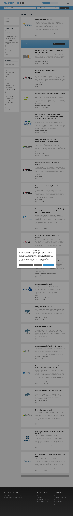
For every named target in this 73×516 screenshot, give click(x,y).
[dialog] (36, 258)
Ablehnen (38, 265)
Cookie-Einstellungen (25, 265)
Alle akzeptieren (48, 265)
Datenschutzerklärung (46, 260)
